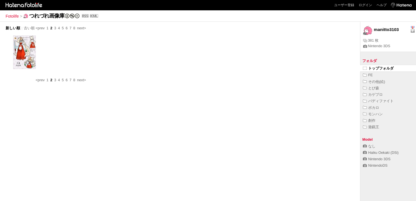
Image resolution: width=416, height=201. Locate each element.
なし (369, 146)
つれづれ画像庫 (46, 16)
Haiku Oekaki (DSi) (381, 152)
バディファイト (378, 101)
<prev (40, 28)
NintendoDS (375, 165)
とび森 (371, 88)
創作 (369, 120)
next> (81, 28)
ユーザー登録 (344, 5)
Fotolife (12, 16)
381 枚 (371, 40)
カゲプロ (373, 94)
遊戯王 (371, 127)
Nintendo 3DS (376, 46)
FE (368, 75)
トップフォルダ (378, 68)
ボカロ (371, 108)
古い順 (29, 28)
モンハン (373, 114)
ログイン (365, 5)
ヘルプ (382, 5)
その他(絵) (374, 82)
